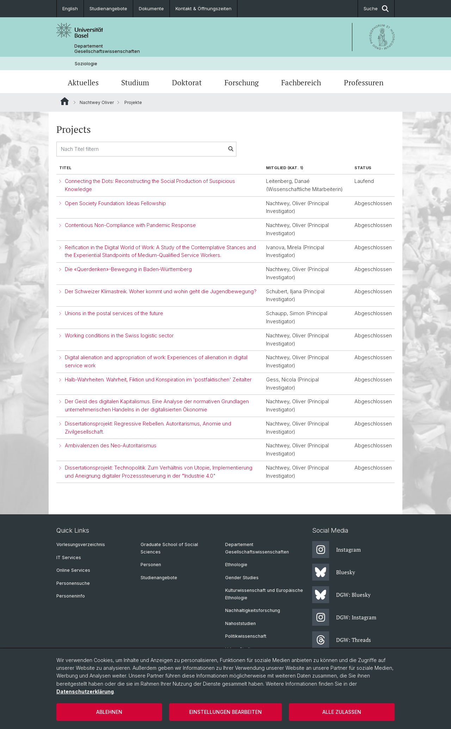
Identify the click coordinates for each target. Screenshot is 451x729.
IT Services (68, 557)
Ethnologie (236, 564)
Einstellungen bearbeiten (225, 712)
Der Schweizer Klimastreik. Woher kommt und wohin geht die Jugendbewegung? (161, 291)
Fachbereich (301, 82)
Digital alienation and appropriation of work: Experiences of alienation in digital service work (156, 361)
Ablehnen (109, 712)
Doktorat (187, 82)
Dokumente (151, 8)
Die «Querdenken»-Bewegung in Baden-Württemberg (128, 269)
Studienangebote (108, 8)
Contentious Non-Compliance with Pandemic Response (130, 225)
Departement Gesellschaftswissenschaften (107, 48)
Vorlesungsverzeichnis (80, 544)
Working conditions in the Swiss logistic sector (119, 335)
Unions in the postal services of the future (114, 313)
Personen (151, 564)
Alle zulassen (341, 712)
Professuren (363, 82)
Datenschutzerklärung (85, 691)
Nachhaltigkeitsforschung (252, 610)
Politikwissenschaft (245, 636)
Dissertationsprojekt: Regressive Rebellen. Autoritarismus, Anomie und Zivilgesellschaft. (148, 428)
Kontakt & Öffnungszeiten (203, 8)
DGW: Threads (341, 639)
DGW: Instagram (344, 617)
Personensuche (73, 583)
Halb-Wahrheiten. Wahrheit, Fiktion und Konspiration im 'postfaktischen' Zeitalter (158, 379)
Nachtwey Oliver (97, 102)
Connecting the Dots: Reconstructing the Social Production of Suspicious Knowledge (150, 185)
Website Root (65, 101)
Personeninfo (70, 596)
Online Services (73, 570)
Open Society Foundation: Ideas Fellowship (115, 203)
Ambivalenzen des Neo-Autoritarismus (110, 446)
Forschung (241, 82)
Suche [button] (376, 8)
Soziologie (86, 63)
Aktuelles (83, 82)
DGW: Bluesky (341, 594)
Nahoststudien (240, 623)
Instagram (336, 549)
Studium (135, 82)
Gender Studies (242, 577)
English (70, 8)
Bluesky (333, 572)
